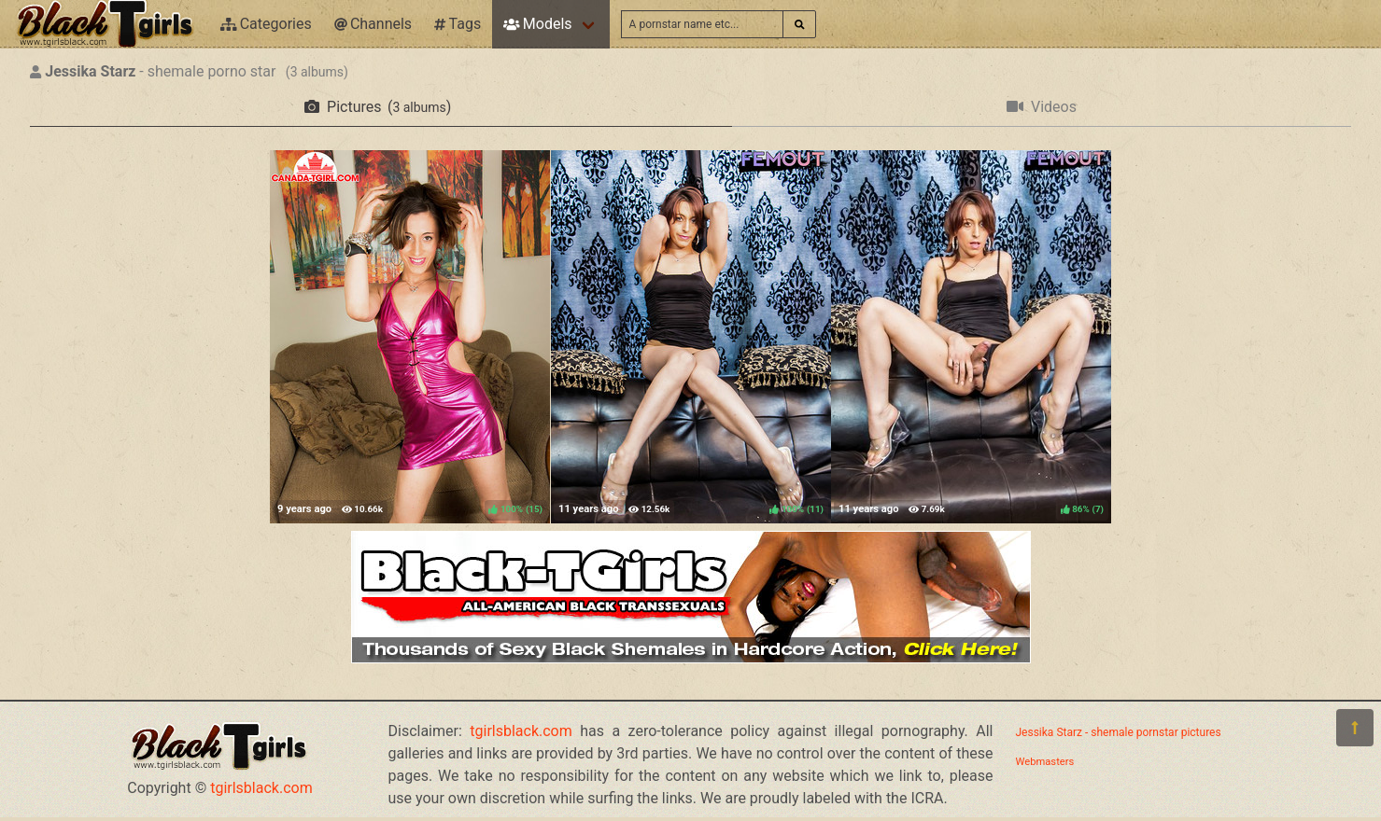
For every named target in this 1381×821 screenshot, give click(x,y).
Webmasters (1045, 762)
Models (537, 24)
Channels (373, 24)
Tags (457, 24)
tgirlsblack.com (261, 788)
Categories (266, 24)
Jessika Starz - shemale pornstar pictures (1118, 732)
